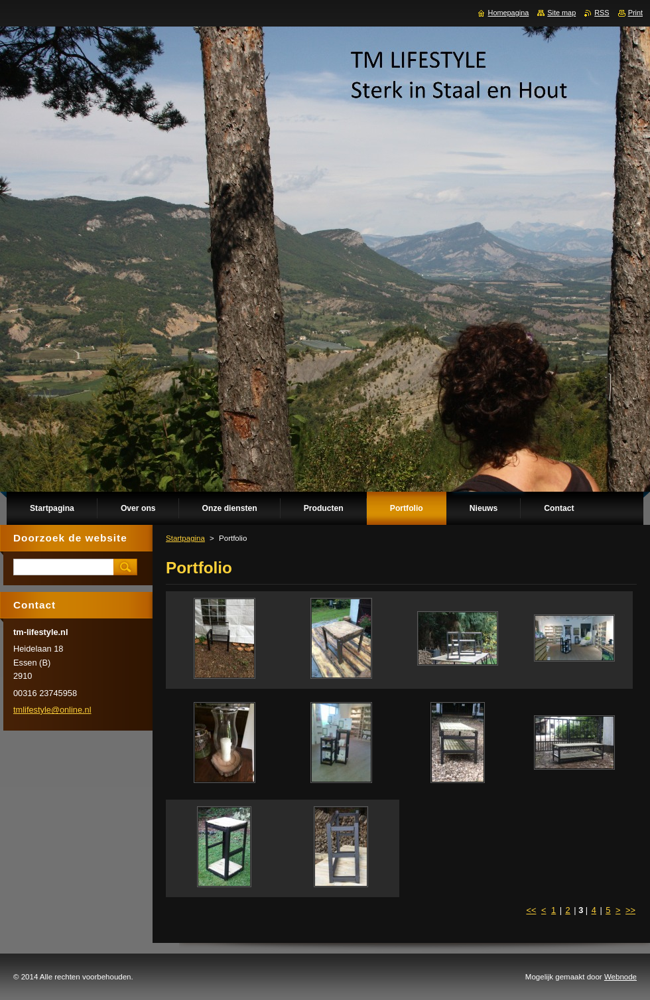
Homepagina (508, 13)
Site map (561, 13)
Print (635, 13)
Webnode (620, 977)
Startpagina (185, 538)
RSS (601, 13)
